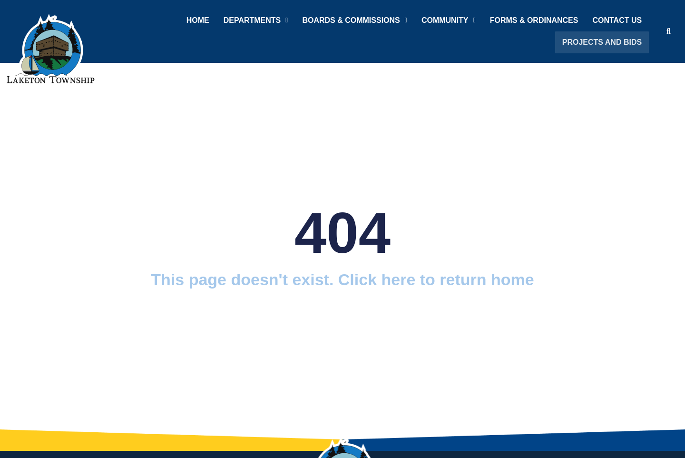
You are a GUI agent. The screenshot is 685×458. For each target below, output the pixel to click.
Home (199, 20)
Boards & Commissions (356, 20)
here (399, 279)
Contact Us (619, 20)
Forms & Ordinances (536, 20)
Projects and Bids (604, 42)
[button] (257, 20)
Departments (257, 20)
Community (450, 20)
